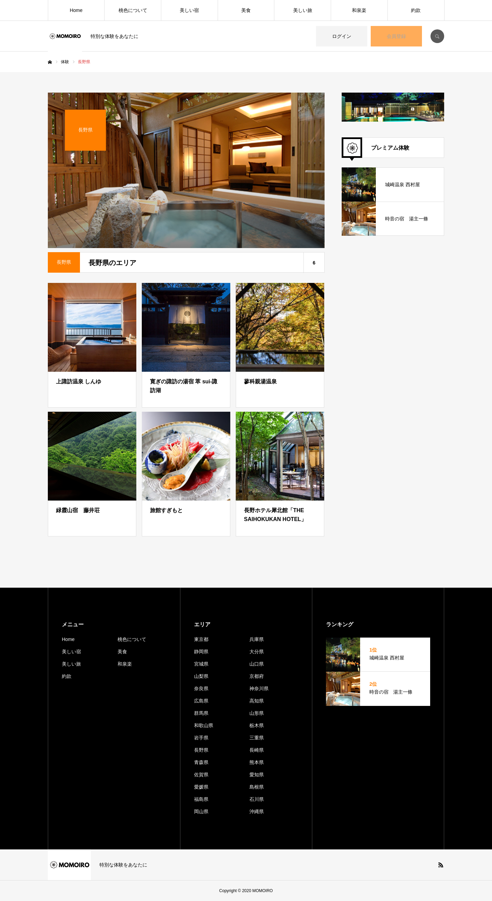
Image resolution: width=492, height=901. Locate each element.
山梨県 (201, 676)
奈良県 (201, 688)
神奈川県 (259, 688)
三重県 (256, 737)
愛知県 (256, 774)
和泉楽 (359, 10)
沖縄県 (256, 811)
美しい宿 (189, 10)
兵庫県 (256, 639)
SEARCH (437, 36)
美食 (246, 10)
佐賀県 (201, 774)
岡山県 (201, 811)
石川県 (256, 799)
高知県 (256, 701)
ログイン (341, 36)
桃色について (133, 10)
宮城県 (201, 664)
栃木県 (256, 725)
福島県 (201, 799)
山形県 (256, 713)
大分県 (256, 651)
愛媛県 (201, 787)
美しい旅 (302, 10)
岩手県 (201, 737)
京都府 (256, 676)
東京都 (201, 639)
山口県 (256, 664)
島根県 (256, 787)
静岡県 (201, 651)
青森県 (201, 762)
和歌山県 (203, 725)
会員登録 (396, 36)
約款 (416, 10)
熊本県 (256, 762)
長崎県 (256, 750)
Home (76, 10)
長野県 (201, 750)
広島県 (201, 701)
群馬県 (201, 713)
